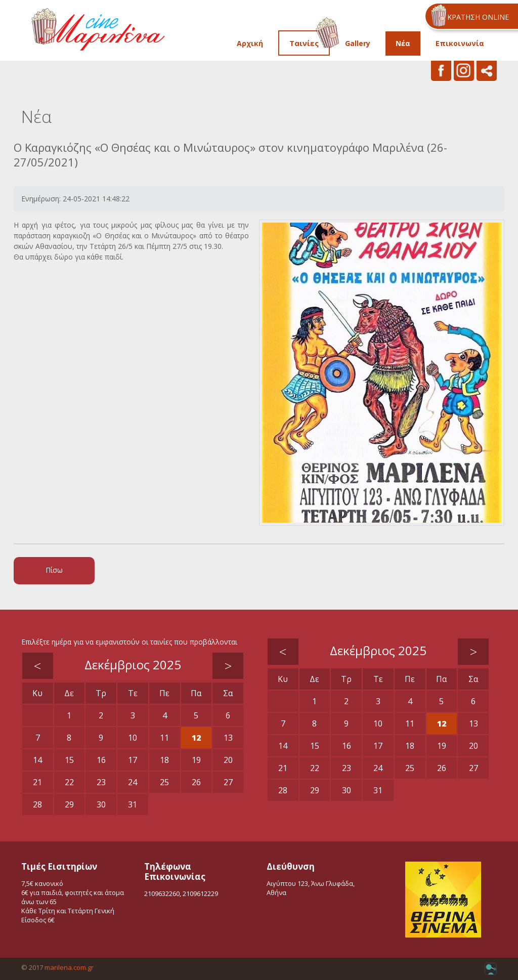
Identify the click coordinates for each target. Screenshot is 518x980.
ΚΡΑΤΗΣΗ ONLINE (478, 17)
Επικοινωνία (460, 43)
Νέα (403, 43)
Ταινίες (304, 43)
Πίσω (54, 570)
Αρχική (250, 43)
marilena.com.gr (69, 967)
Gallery (357, 43)
